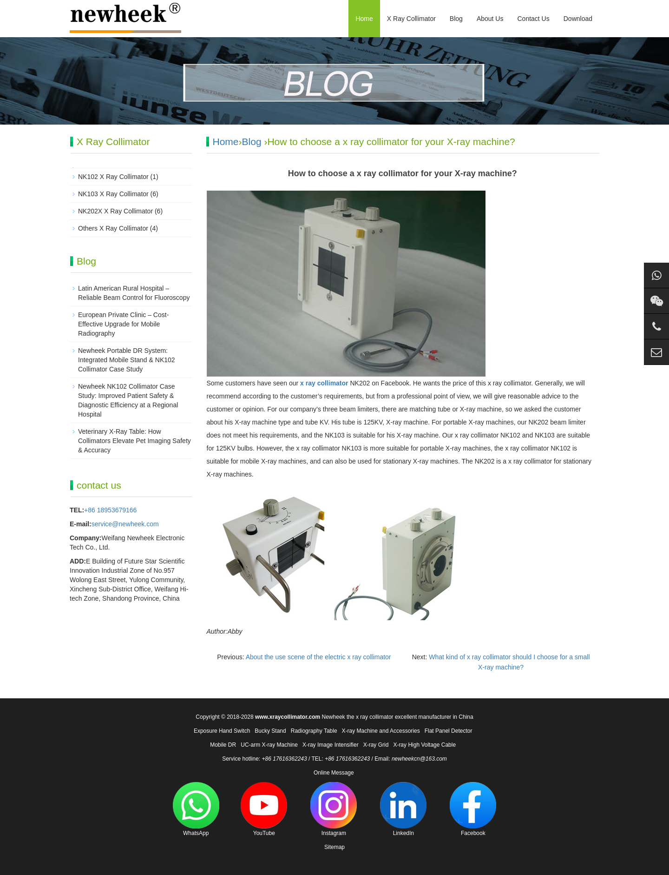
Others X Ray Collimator (113, 228)
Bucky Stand (270, 731)
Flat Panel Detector (448, 731)
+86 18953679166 (110, 510)
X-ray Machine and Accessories (381, 731)
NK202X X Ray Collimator (115, 211)
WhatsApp (196, 809)
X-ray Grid (376, 745)
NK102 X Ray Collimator (113, 176)
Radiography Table (314, 731)
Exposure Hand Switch (222, 731)
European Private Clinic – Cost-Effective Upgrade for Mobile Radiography (123, 324)
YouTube (264, 809)
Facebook (473, 809)
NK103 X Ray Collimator (113, 194)
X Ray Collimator (411, 18)
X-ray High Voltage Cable (424, 745)
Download (578, 18)
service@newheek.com (125, 524)
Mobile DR (223, 745)
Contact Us (533, 18)
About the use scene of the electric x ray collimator (318, 657)
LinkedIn (403, 809)
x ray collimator (324, 383)
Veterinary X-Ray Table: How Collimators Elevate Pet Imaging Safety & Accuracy (134, 441)
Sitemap (334, 847)
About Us (490, 18)
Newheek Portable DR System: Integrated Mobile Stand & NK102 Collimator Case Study (126, 360)
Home (364, 18)
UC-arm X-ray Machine (269, 745)
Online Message (334, 772)
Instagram (333, 809)
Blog (456, 18)
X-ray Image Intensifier (330, 745)
